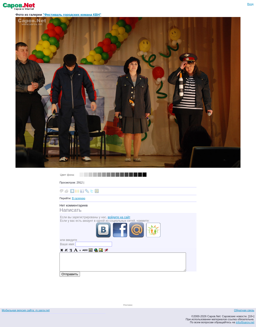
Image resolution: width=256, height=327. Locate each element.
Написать (71, 210)
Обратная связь (244, 310)
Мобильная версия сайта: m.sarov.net (26, 310)
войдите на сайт (119, 217)
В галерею (78, 198)
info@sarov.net (245, 322)
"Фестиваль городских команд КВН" (72, 14)
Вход (250, 4)
